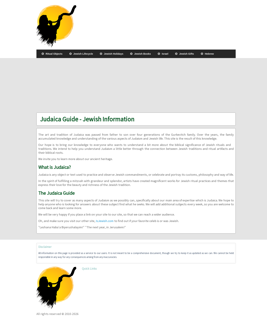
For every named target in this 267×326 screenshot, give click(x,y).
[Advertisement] (136, 85)
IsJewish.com (105, 221)
